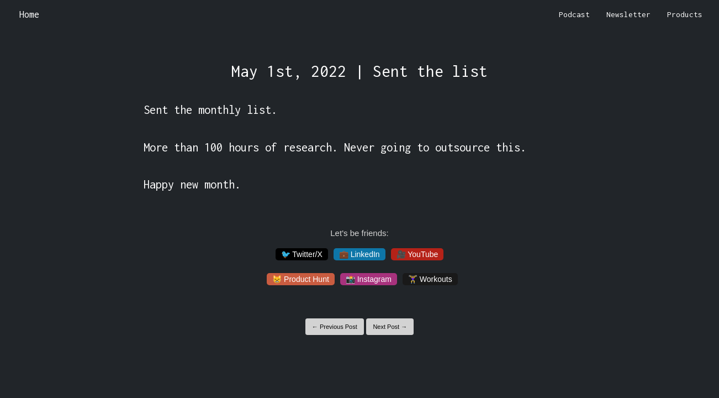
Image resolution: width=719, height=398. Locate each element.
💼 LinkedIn (359, 254)
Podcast (574, 14)
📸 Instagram (369, 279)
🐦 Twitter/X (302, 254)
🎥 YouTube (417, 254)
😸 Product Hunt (300, 279)
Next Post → (390, 326)
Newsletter (628, 14)
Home (29, 14)
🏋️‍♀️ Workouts (430, 279)
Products (684, 14)
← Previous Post (334, 326)
